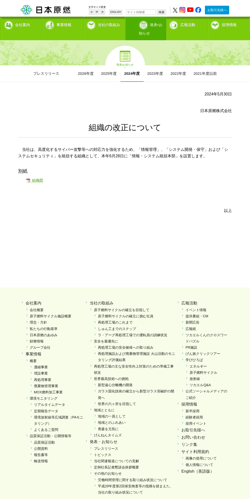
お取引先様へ (217, 10)
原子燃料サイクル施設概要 (50, 308)
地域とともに (104, 401)
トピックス (102, 446)
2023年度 (155, 65)
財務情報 (37, 332)
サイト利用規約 (195, 443)
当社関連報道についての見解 (116, 453)
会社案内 (22, 24)
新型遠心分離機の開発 (115, 376)
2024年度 (132, 65)
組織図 (37, 172)
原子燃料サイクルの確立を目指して (121, 301)
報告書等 (41, 446)
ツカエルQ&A (200, 376)
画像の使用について (201, 450)
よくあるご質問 (46, 421)
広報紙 (191, 320)
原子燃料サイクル (203, 364)
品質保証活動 (44, 434)
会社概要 (37, 301)
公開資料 (41, 440)
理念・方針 (38, 314)
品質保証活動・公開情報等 (50, 427)
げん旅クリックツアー (203, 345)
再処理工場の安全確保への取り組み (125, 339)
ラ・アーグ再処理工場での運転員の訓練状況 (132, 326)
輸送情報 (41, 453)
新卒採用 (192, 402)
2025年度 (109, 65)
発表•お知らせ (151, 24)
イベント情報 (196, 301)
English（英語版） (197, 462)
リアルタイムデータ (49, 396)
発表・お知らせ (103, 433)
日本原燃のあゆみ (43, 326)
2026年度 (85, 65)
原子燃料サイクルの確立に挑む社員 (125, 308)
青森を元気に (108, 420)
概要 (33, 352)
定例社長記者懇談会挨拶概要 (116, 459)
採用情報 (229, 24)
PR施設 (191, 339)
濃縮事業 (41, 359)
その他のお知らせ (108, 465)
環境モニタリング (43, 390)
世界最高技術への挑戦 (111, 370)
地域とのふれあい (112, 414)
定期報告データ (46, 402)
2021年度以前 (205, 65)
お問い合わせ (193, 428)
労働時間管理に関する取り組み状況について (132, 471)
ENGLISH (115, 12)
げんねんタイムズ (108, 426)
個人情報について (199, 456)
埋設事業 (41, 365)
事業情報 (63, 24)
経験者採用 (194, 409)
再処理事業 (42, 371)
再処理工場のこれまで (115, 314)
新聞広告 (192, 314)
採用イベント (196, 415)
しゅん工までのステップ (117, 320)
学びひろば (194, 351)
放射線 (195, 370)
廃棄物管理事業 (46, 377)
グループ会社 (40, 339)
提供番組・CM (197, 308)
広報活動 (187, 24)
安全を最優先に (106, 332)
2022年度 (178, 65)
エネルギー (198, 358)
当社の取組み (109, 24)
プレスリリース (46, 65)
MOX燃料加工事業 (48, 384)
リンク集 (189, 436)
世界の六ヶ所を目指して (117, 395)
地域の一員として (112, 408)
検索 (162, 12)
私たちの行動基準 (43, 320)
